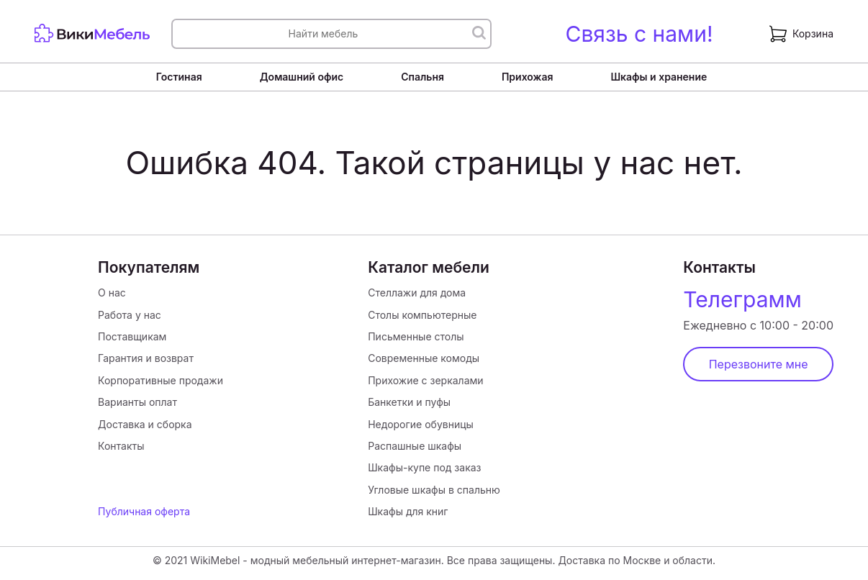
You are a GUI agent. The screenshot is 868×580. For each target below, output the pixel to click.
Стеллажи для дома (417, 292)
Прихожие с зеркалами (425, 380)
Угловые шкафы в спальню (434, 490)
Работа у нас (129, 315)
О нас (112, 292)
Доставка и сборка (144, 424)
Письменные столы (416, 336)
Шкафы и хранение (658, 77)
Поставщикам (132, 336)
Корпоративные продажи (160, 380)
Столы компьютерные (422, 315)
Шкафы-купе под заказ (424, 467)
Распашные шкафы (414, 446)
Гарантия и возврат (146, 358)
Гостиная (179, 77)
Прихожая (527, 77)
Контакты (121, 446)
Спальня (422, 77)
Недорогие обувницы (421, 424)
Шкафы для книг (408, 511)
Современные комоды (423, 358)
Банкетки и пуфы (409, 402)
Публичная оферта (144, 511)
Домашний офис (301, 77)
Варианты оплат (137, 402)
